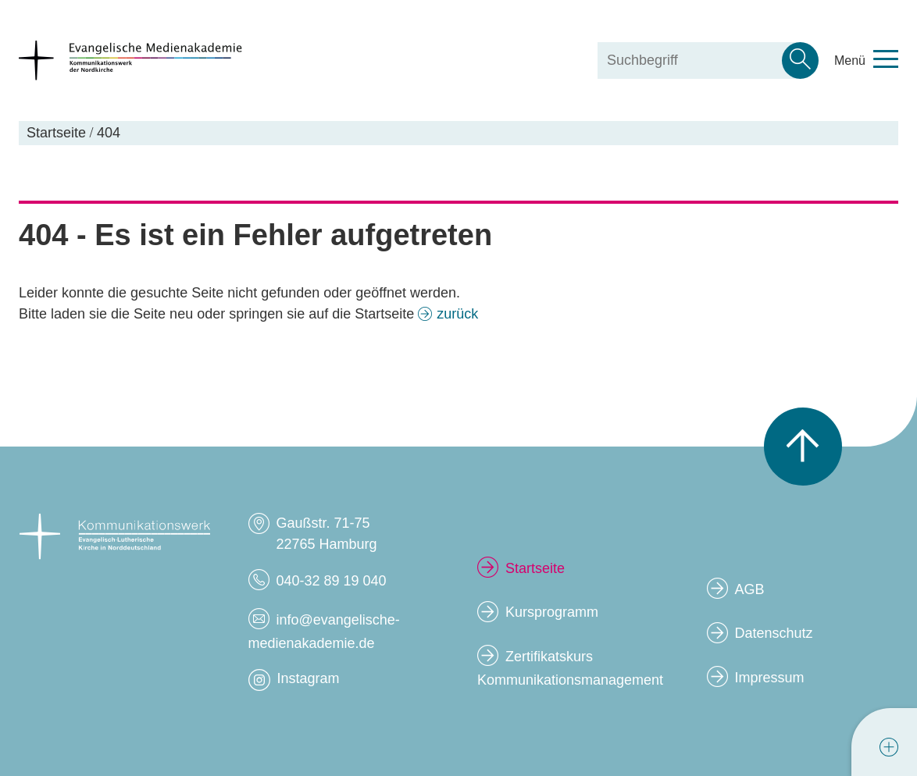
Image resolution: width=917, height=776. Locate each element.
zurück (457, 314)
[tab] (889, 747)
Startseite (535, 568)
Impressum (769, 677)
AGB (749, 589)
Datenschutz (773, 633)
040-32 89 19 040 (331, 581)
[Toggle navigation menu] (866, 60)
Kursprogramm (551, 612)
